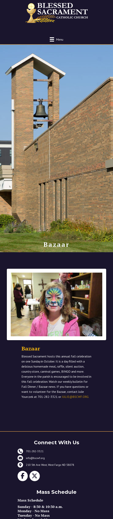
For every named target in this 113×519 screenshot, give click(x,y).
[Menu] (56, 39)
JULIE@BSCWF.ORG (75, 397)
